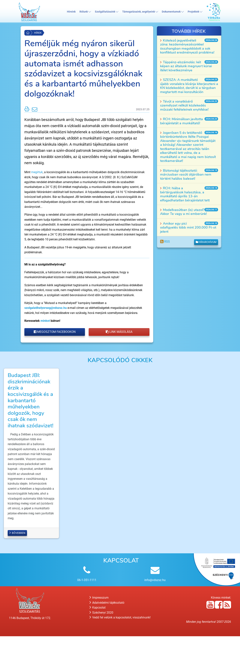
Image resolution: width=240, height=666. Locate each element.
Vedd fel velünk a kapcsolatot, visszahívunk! (120, 647)
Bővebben (17, 562)
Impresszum (99, 627)
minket (45, 321)
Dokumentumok (173, 11)
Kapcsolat (97, 637)
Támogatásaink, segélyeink (140, 11)
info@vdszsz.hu (155, 609)
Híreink (71, 11)
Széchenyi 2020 (101, 642)
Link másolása (119, 332)
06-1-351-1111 (86, 609)
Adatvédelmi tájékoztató (106, 632)
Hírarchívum (206, 242)
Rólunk (85, 11)
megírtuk (37, 172)
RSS (165, 241)
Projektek (195, 11)
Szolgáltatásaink (106, 11)
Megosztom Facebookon (55, 332)
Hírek (38, 32)
